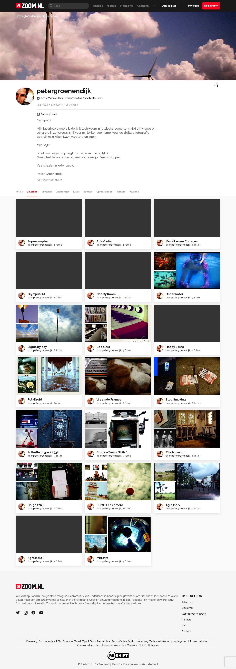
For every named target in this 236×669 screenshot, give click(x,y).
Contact (186, 631)
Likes (76, 191)
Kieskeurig (32, 641)
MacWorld (128, 641)
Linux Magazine (129, 645)
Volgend (134, 191)
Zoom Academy (86, 645)
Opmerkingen (104, 191)
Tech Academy (104, 645)
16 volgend (72, 104)
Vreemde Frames (109, 399)
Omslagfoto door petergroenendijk (37, 16)
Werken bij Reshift (109, 664)
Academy (143, 5)
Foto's (19, 191)
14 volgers (57, 104)
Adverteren (188, 602)
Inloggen (193, 5)
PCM (58, 641)
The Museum (175, 452)
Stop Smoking (176, 399)
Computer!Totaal (71, 641)
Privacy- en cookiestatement (140, 664)
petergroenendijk (42, 244)
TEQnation (153, 645)
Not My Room (106, 294)
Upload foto (169, 6)
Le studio (103, 347)
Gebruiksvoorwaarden (194, 613)
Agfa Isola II (36, 558)
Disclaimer (187, 608)
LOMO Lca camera (110, 505)
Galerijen (32, 191)
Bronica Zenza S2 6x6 (112, 452)
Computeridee (47, 641)
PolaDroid (35, 399)
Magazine (126, 5)
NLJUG (142, 645)
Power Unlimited (199, 641)
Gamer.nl (167, 641)
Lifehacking (142, 641)
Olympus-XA (36, 294)
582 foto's (42, 104)
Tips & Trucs (89, 641)
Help (184, 625)
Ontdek (98, 5)
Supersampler (38, 241)
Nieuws (111, 5)
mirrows (102, 558)
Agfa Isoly (173, 505)
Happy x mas (175, 347)
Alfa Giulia (104, 241)
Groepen (46, 191)
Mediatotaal (103, 641)
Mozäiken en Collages (182, 241)
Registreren (211, 5)
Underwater (174, 294)
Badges (87, 191)
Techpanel (155, 641)
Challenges (62, 191)
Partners (186, 619)
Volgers (121, 191)
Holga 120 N (36, 505)
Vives (116, 645)
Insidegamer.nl (181, 641)
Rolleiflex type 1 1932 (43, 452)
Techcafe (117, 641)
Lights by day (37, 347)
